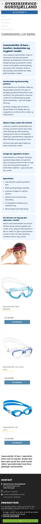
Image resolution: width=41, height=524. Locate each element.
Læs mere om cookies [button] (11, 516)
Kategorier (19, 12)
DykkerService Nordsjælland (20, 5)
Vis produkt (17, 322)
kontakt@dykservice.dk (17, 494)
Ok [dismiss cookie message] (20, 521)
